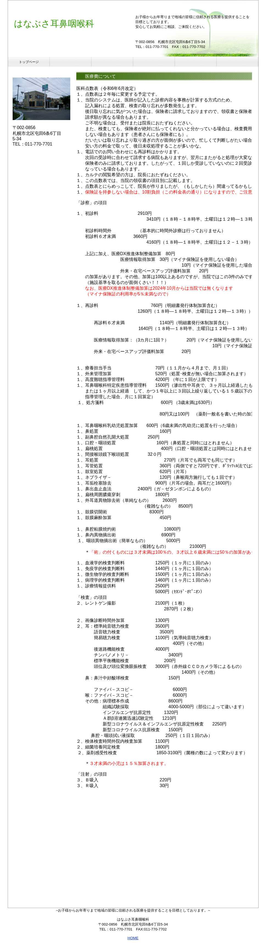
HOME (133, 938)
